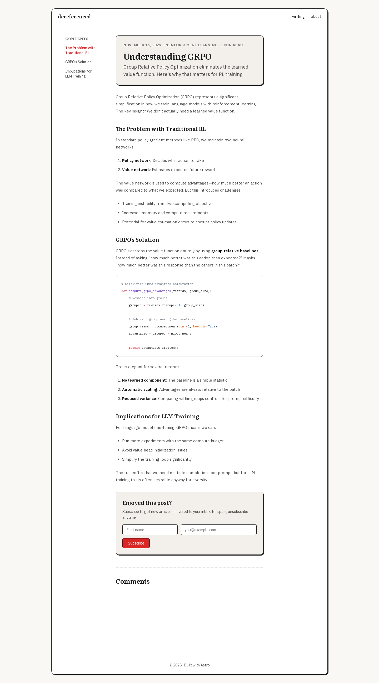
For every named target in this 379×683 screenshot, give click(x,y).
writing (298, 16)
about (316, 16)
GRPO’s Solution (78, 62)
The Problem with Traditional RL (80, 50)
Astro (205, 665)
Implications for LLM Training (78, 74)
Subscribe (136, 543)
